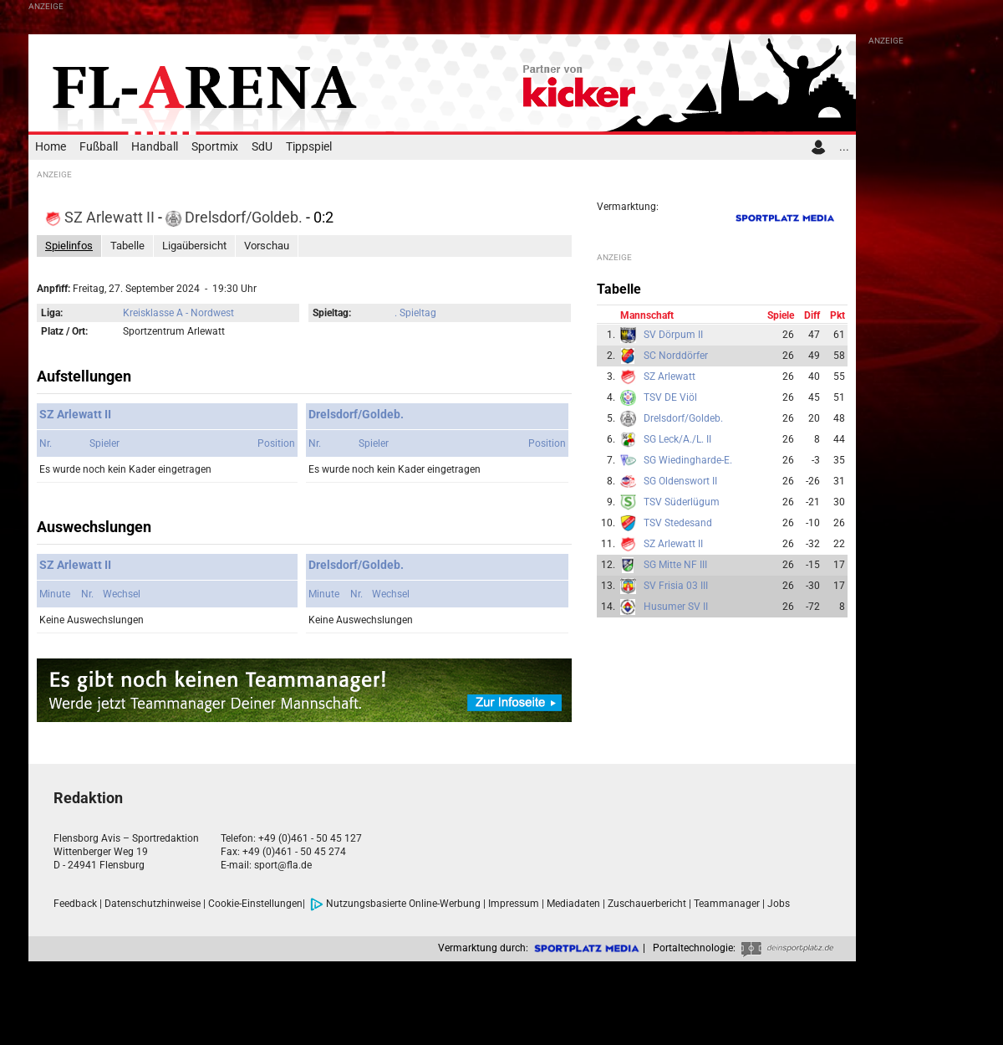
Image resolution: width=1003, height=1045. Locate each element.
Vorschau (266, 245)
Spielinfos (69, 245)
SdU (262, 147)
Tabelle (127, 245)
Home (50, 147)
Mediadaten (573, 903)
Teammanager (727, 903)
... (844, 147)
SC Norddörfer (676, 355)
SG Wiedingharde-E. (688, 460)
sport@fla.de (283, 865)
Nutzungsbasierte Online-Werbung (395, 903)
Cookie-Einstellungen (255, 903)
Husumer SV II (676, 606)
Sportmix (214, 147)
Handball (154, 147)
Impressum (513, 903)
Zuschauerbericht (647, 903)
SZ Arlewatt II (101, 217)
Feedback (75, 903)
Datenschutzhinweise (152, 903)
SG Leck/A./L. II (677, 439)
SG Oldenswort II (680, 481)
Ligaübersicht (194, 245)
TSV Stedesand (678, 523)
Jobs (778, 903)
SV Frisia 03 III (676, 586)
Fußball (98, 147)
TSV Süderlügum (682, 502)
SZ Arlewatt (669, 376)
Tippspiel (309, 147)
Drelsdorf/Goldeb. (235, 217)
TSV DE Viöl (670, 397)
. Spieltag (415, 313)
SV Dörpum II (673, 335)
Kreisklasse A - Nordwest (178, 313)
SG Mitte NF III (675, 565)
